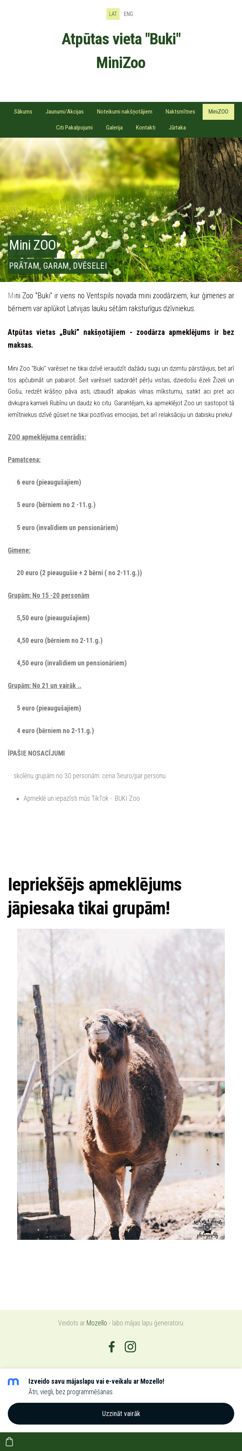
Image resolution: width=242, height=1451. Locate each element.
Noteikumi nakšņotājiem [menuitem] (124, 111)
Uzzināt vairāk (121, 1414)
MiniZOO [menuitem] (218, 111)
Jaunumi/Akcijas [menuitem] (65, 111)
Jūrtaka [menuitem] (177, 127)
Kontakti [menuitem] (145, 127)
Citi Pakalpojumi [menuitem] (74, 127)
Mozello (97, 1323)
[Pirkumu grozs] (9, 1441)
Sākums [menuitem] (23, 111)
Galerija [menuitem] (114, 127)
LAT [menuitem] (113, 14)
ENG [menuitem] (128, 14)
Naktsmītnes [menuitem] (180, 111)
